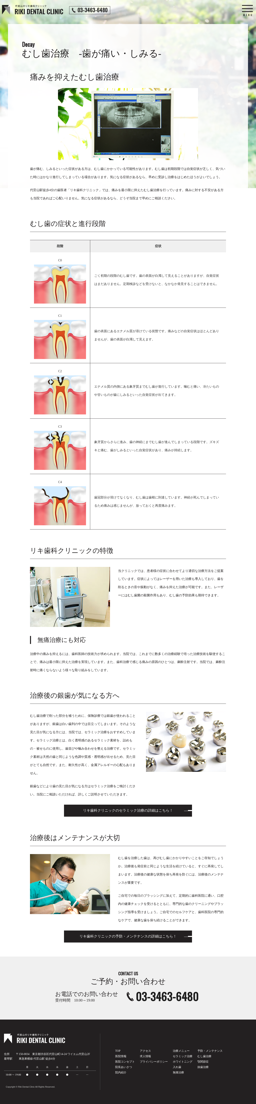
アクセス (145, 1050)
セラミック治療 (182, 1056)
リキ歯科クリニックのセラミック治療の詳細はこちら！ (128, 810)
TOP (117, 1050)
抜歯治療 (203, 1067)
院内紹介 (120, 1072)
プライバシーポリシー (154, 1061)
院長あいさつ (123, 1067)
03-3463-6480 (167, 997)
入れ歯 (177, 1067)
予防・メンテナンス (210, 1050)
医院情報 (120, 1056)
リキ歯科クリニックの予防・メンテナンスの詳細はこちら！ (128, 936)
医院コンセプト (125, 1061)
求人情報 (145, 1056)
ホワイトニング (182, 1061)
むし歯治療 (204, 1056)
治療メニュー (181, 1050)
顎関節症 (203, 1061)
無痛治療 (178, 1072)
